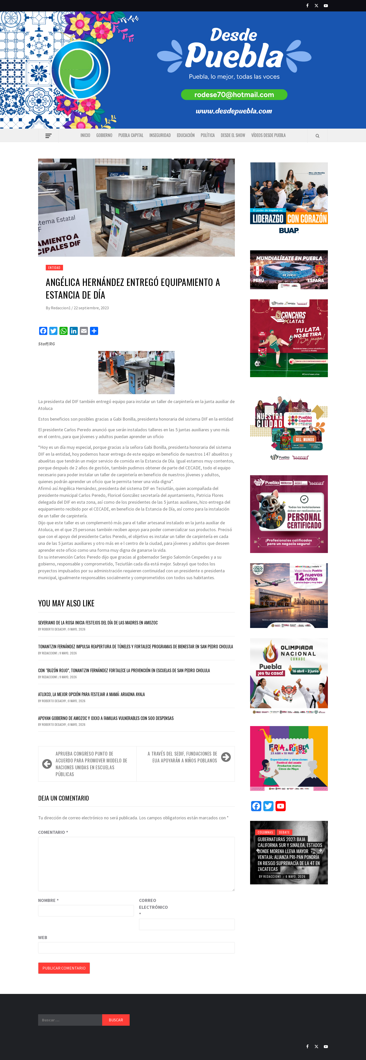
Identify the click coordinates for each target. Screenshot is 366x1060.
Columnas (265, 832)
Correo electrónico (151, 907)
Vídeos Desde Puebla (268, 135)
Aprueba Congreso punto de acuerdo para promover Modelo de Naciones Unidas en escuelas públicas (91, 763)
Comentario (53, 832)
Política (208, 135)
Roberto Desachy (54, 629)
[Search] (317, 136)
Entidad (54, 267)
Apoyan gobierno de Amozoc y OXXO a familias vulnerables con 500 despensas (106, 718)
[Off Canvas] (48, 136)
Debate (284, 832)
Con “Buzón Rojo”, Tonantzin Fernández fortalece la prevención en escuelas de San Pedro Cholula (124, 670)
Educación (186, 135)
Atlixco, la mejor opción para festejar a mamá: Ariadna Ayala (91, 694)
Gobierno (104, 135)
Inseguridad (160, 135)
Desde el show (233, 135)
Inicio (85, 135)
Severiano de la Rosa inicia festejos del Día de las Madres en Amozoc (98, 623)
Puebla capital (130, 135)
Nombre (48, 900)
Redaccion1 (61, 307)
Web (42, 937)
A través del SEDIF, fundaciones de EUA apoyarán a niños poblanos (182, 757)
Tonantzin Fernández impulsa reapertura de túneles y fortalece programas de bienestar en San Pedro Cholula (135, 646)
